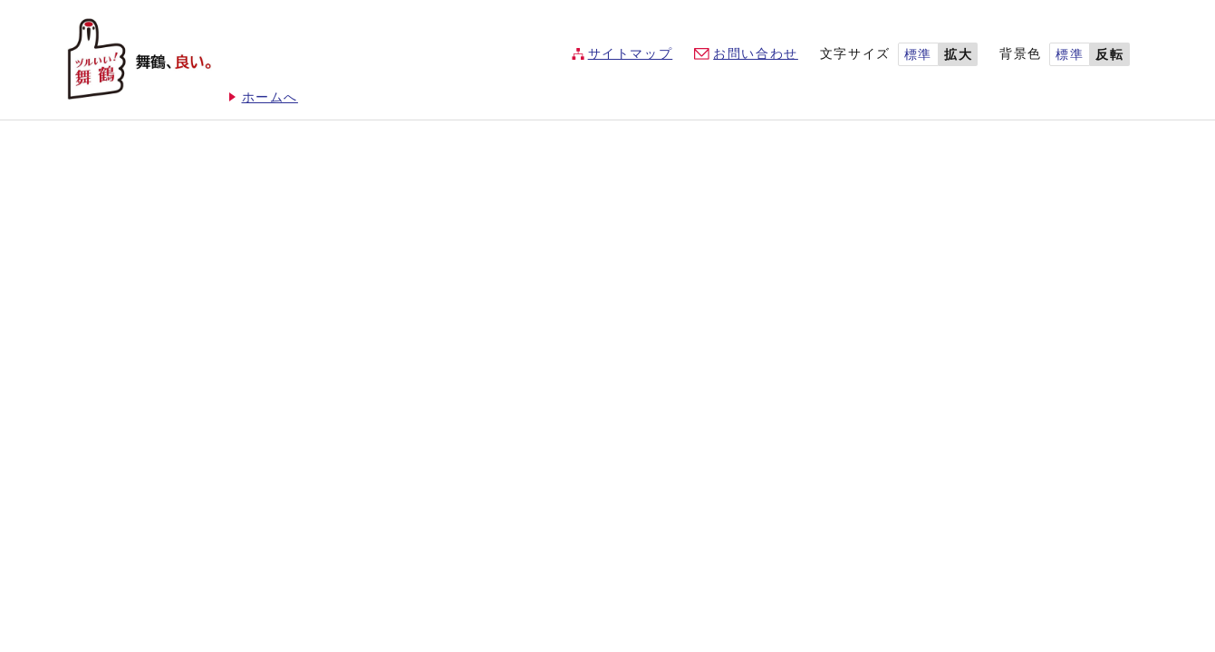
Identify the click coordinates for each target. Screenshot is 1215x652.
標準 (918, 55)
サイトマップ (630, 54)
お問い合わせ (755, 54)
